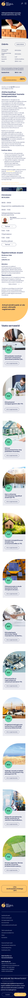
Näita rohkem (14, 284)
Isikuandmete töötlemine (8, 945)
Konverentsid (5, 922)
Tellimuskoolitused (6, 930)
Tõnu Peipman (10, 171)
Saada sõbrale (20, 44)
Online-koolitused (6, 918)
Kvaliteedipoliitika (6, 947)
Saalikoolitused (5, 915)
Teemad (9, 226)
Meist (2, 935)
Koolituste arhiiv (5, 950)
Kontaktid (4, 937)
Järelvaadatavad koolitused (9, 925)
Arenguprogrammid (7, 920)
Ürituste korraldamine (7, 932)
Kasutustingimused (6, 943)
